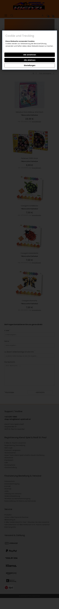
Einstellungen (29, 65)
